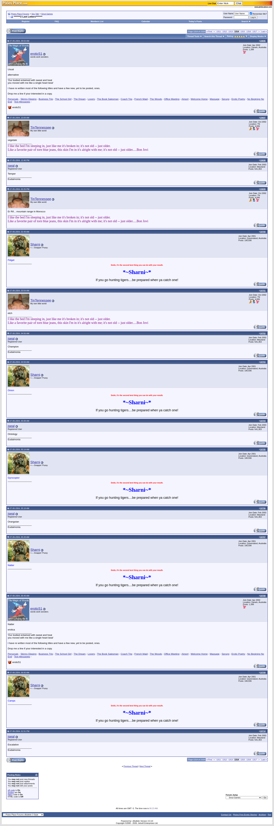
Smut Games (47, 14)
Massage (214, 99)
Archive (262, 815)
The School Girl (63, 99)
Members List (97, 21)
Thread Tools (193, 36)
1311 (218, 31)
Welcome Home (199, 99)
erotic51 (36, 54)
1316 (249, 31)
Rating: (236, 36)
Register (26, 21)
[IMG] (10, 794)
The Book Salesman (108, 99)
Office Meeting (172, 99)
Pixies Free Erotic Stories (245, 815)
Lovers (91, 99)
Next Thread (145, 766)
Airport (185, 99)
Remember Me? (258, 14)
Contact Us (226, 815)
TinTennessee (40, 127)
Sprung (225, 99)
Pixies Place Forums (20, 14)
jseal (11, 166)
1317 (254, 31)
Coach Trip (126, 99)
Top (269, 815)
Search (245, 21)
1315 (242, 31)
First (209, 31)
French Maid (141, 99)
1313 (230, 31)
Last (264, 31)
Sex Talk (35, 14)
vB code (11, 790)
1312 (224, 31)
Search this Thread (213, 36)
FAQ (57, 21)
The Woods (156, 99)
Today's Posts (195, 21)
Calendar (145, 21)
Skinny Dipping (28, 99)
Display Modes (257, 36)
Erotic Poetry (238, 99)
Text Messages (22, 101)
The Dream (80, 99)
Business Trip (46, 99)
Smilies (11, 792)
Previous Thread (131, 766)
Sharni (35, 244)
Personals (13, 99)
